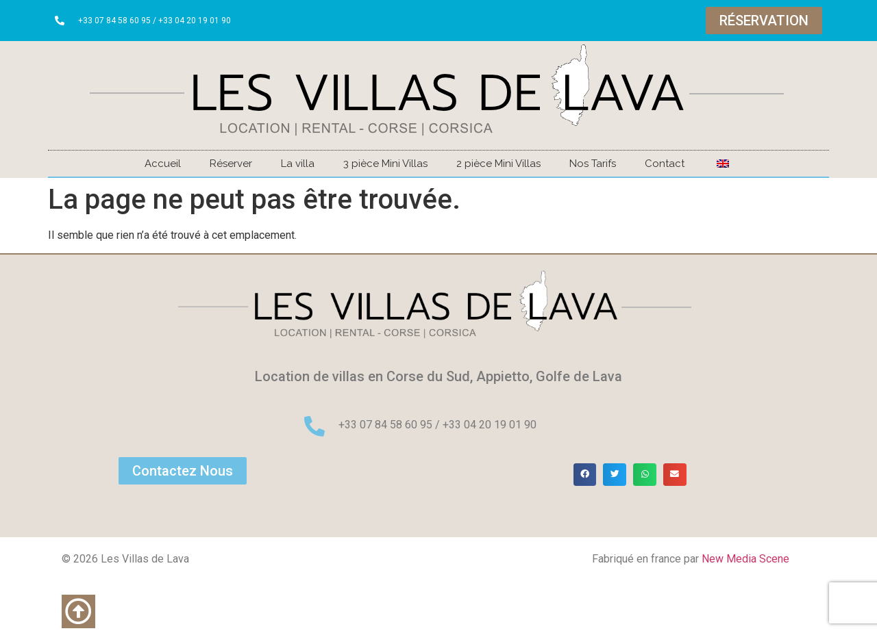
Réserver (231, 163)
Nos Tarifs (592, 163)
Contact (664, 163)
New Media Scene (745, 558)
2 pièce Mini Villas (498, 163)
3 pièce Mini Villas (385, 163)
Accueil (163, 163)
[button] (585, 475)
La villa (297, 163)
